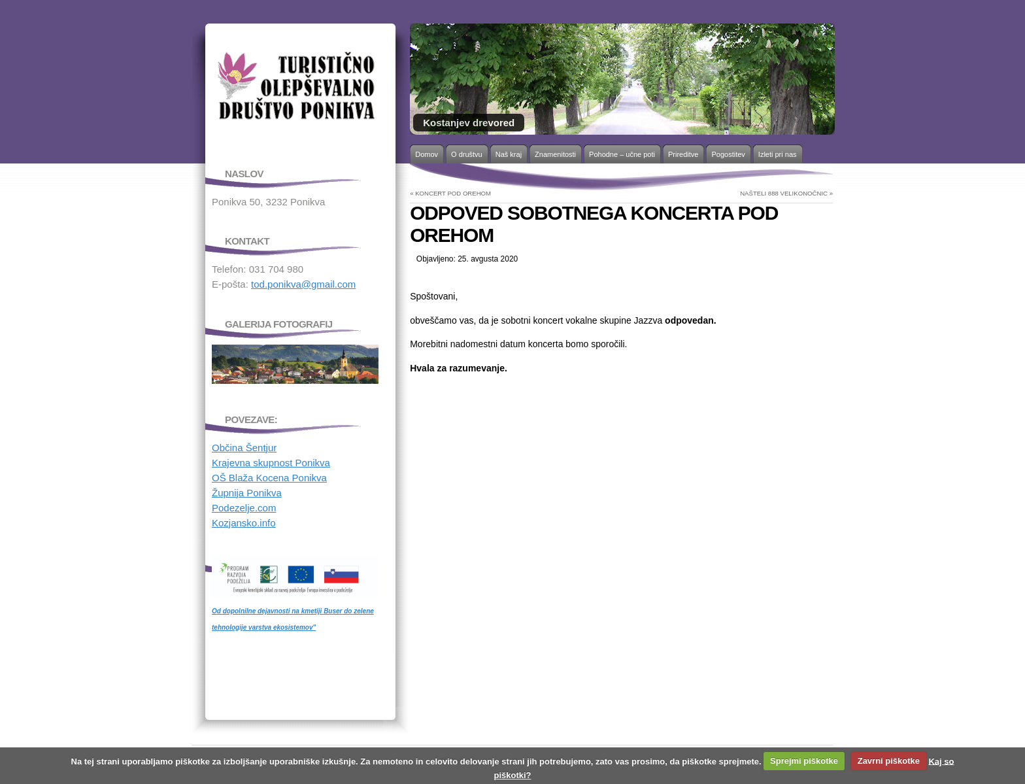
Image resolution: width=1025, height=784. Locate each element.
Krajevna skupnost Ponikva (271, 462)
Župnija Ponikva (247, 492)
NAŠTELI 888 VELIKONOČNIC (784, 193)
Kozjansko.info (244, 522)
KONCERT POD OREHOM (453, 193)
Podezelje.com (244, 507)
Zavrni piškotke (889, 761)
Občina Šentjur (244, 447)
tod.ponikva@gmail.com (303, 284)
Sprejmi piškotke (804, 761)
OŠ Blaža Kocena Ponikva (269, 477)
